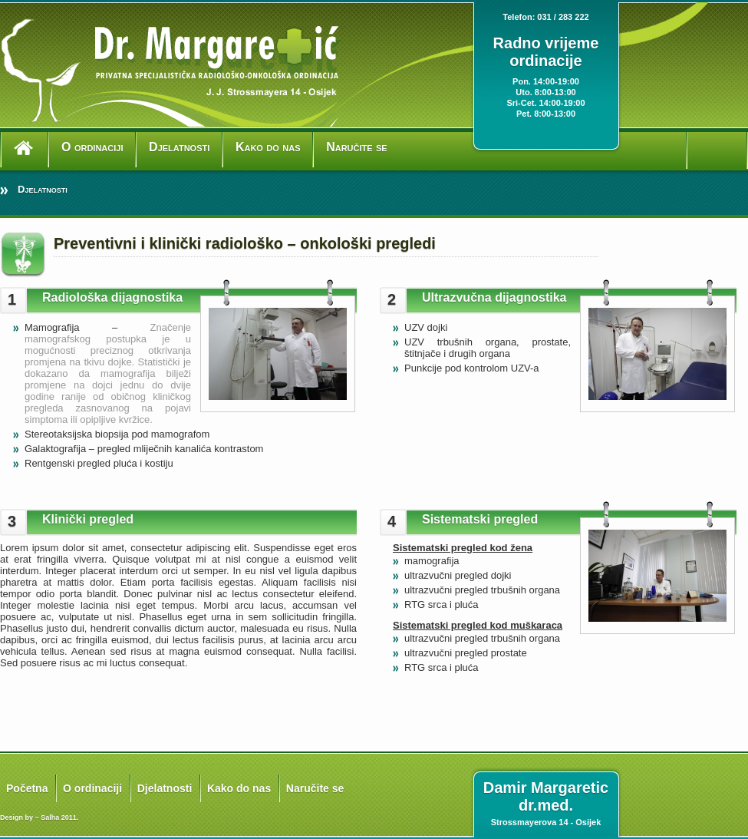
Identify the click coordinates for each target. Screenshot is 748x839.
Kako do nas (268, 147)
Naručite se (356, 147)
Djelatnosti (179, 147)
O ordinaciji (92, 147)
